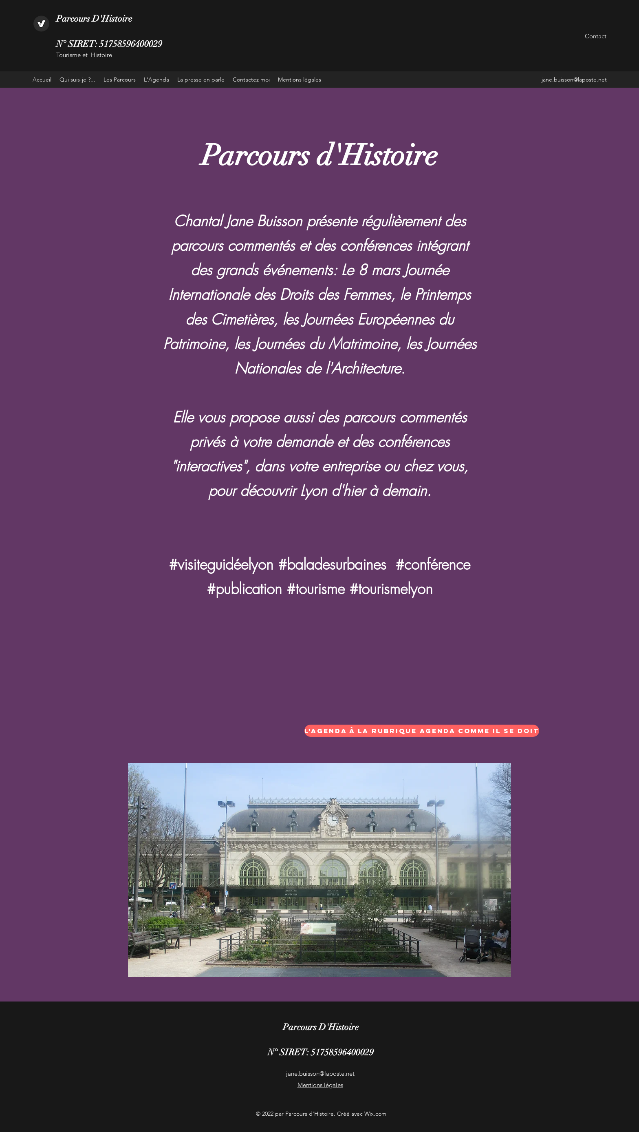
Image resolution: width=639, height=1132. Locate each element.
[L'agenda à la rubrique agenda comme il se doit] (421, 731)
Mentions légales (320, 1085)
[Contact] (595, 36)
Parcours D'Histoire (94, 18)
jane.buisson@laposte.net (574, 79)
